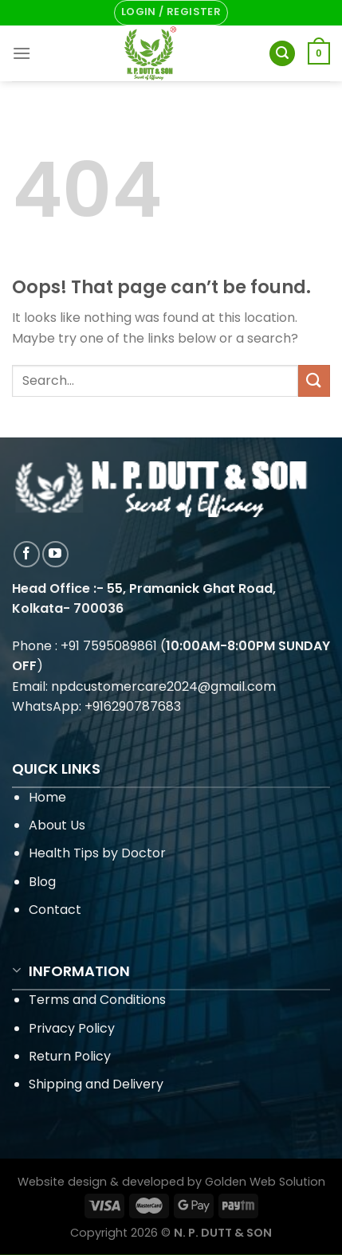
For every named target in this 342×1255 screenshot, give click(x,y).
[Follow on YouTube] (55, 554)
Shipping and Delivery (96, 1084)
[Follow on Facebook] (27, 554)
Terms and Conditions (97, 999)
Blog (42, 882)
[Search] (282, 54)
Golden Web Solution (265, 1182)
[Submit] (314, 380)
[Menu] (21, 53)
